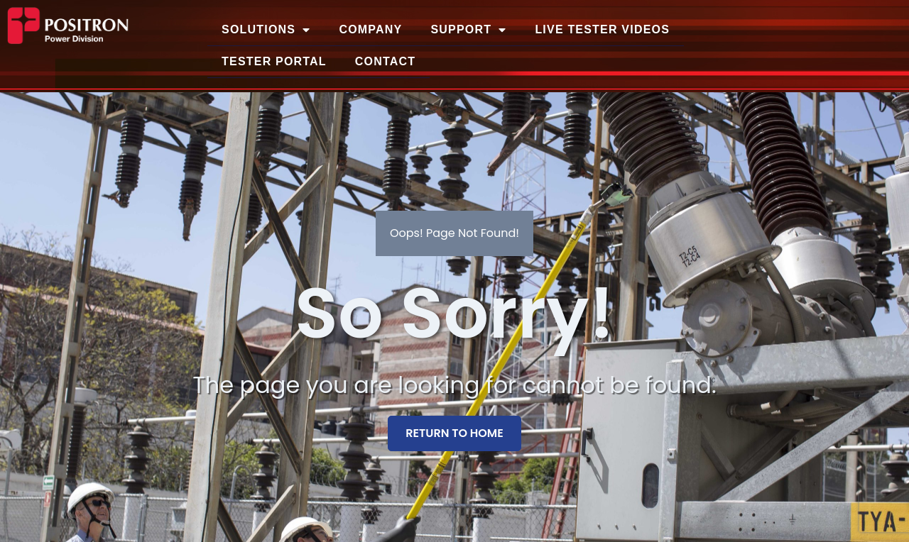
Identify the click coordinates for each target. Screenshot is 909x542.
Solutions (266, 30)
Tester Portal (274, 61)
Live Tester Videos (602, 29)
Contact (385, 61)
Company (370, 29)
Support (468, 30)
